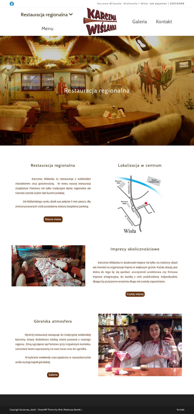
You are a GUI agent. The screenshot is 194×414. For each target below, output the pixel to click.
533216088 (177, 3)
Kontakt (180, 409)
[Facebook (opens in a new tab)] (12, 4)
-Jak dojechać (157, 3)
